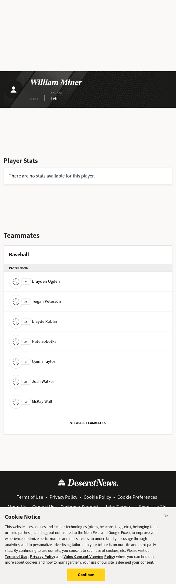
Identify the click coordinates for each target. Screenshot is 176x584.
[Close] (166, 519)
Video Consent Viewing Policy (89, 558)
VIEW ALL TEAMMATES (88, 422)
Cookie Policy (97, 497)
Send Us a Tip (153, 507)
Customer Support (79, 507)
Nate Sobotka (33, 341)
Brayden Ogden (34, 281)
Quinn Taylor (32, 361)
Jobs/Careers (119, 507)
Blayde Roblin (33, 321)
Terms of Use (30, 497)
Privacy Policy (63, 497)
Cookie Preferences (137, 497)
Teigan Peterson (35, 301)
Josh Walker (31, 381)
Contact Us (43, 507)
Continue (86, 576)
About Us (16, 507)
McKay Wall (30, 401)
